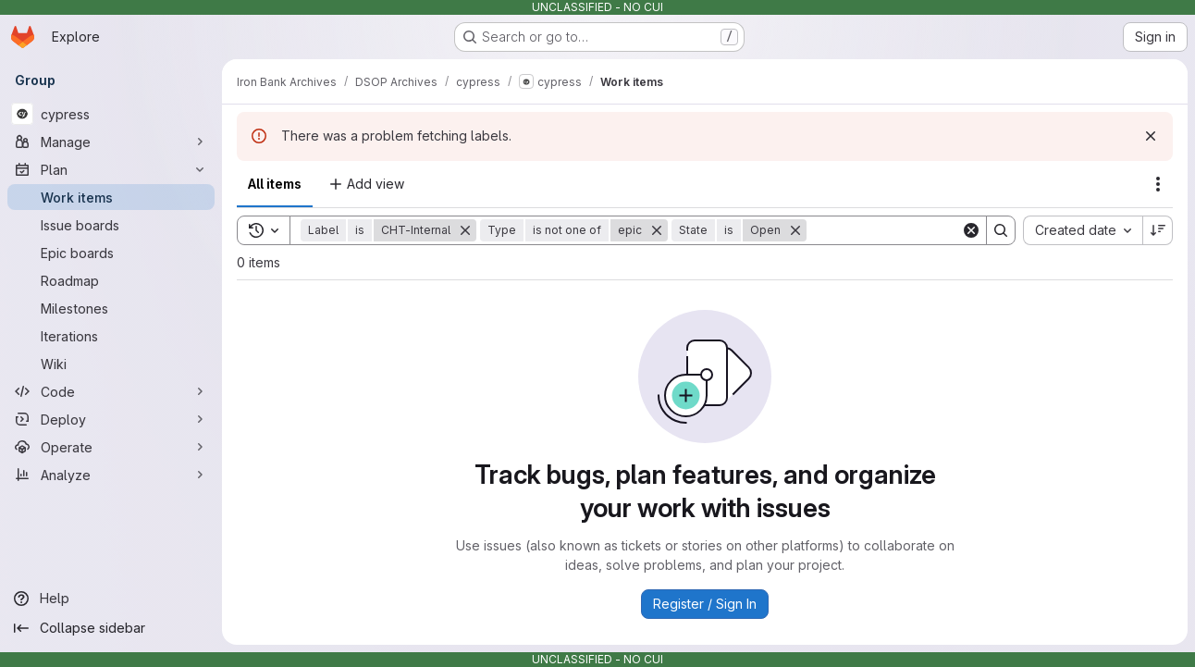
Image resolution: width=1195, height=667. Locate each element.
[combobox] (1082, 230)
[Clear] (971, 230)
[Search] (921, 230)
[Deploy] (111, 419)
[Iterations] (111, 336)
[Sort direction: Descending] (1158, 230)
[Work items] (111, 197)
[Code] (111, 391)
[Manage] (111, 141)
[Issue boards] (111, 225)
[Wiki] (111, 364)
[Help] (111, 598)
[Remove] (465, 230)
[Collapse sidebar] (111, 628)
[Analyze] (111, 475)
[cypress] (111, 114)
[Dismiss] (1151, 136)
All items (275, 183)
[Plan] (111, 169)
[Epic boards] (111, 253)
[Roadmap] (111, 280)
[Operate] (111, 447)
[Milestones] (111, 308)
